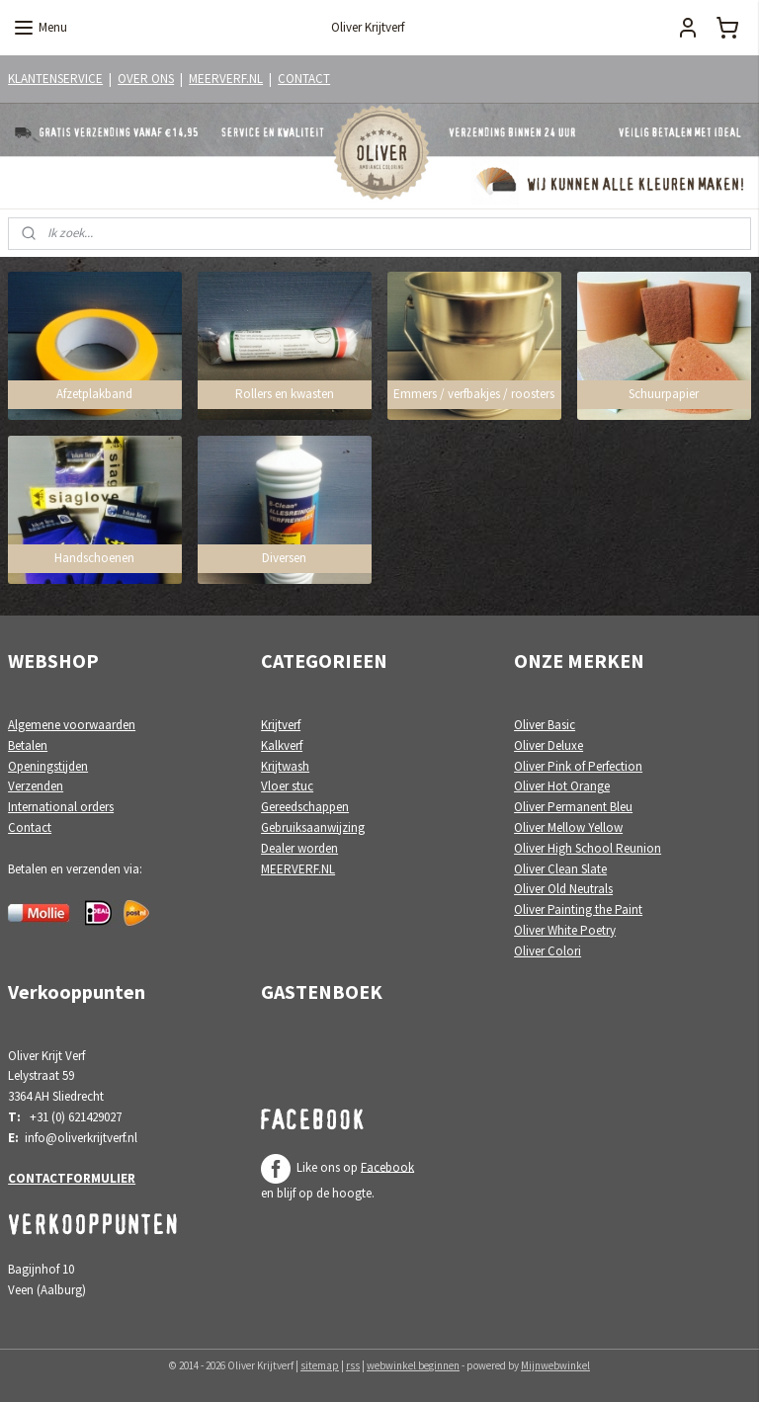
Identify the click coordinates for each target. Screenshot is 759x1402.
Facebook (387, 1166)
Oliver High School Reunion (587, 848)
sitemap (319, 1365)
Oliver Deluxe (548, 745)
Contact (29, 827)
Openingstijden (48, 766)
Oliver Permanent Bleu (573, 806)
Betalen (27, 745)
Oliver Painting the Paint (578, 909)
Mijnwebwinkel (555, 1365)
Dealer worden (299, 848)
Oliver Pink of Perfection (578, 766)
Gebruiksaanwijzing (313, 827)
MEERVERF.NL (226, 78)
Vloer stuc (287, 786)
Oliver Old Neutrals (563, 888)
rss (353, 1365)
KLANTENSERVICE (55, 78)
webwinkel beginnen (413, 1365)
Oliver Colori (547, 951)
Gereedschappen (305, 806)
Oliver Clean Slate (560, 869)
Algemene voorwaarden (71, 724)
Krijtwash (285, 766)
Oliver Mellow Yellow (568, 827)
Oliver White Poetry (565, 930)
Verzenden (35, 786)
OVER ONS (146, 78)
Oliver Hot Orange (562, 786)
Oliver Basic (544, 724)
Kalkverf (281, 745)
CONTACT (304, 78)
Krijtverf (280, 724)
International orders (61, 806)
